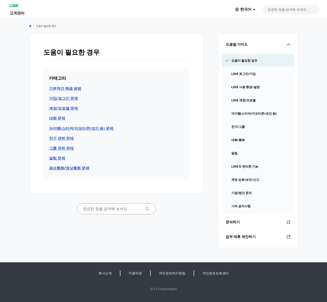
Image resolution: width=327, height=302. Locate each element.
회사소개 (105, 273)
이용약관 (135, 273)
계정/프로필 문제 (63, 108)
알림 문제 (57, 158)
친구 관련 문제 (61, 138)
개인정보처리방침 (172, 273)
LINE (13, 5)
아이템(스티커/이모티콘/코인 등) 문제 (81, 128)
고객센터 (17, 12)
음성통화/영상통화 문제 (69, 168)
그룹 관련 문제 (61, 148)
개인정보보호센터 (215, 273)
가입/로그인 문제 (63, 98)
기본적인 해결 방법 (65, 88)
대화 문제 (57, 118)
